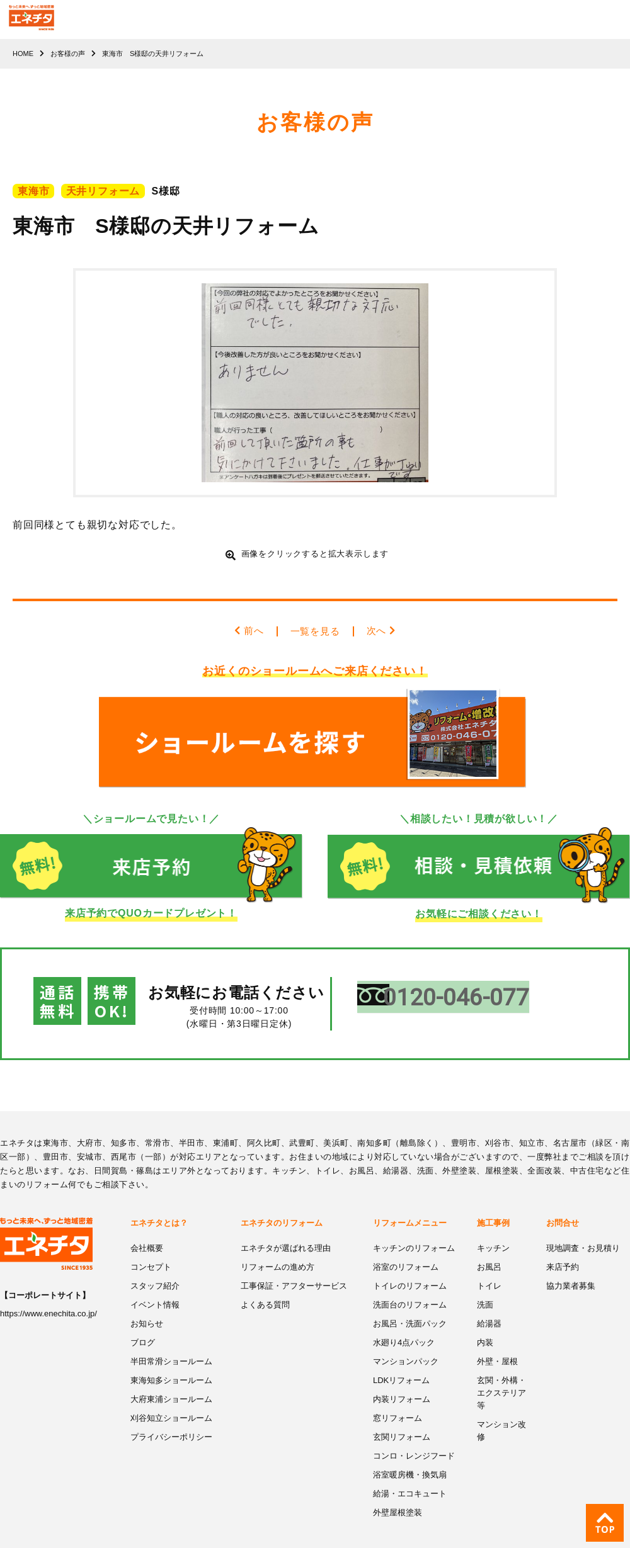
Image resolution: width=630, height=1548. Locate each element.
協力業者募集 (570, 1263)
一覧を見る (315, 631)
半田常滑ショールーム (171, 1338)
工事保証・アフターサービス (294, 1263)
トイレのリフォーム (410, 1263)
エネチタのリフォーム (282, 1201)
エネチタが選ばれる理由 (286, 1226)
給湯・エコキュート (410, 1467)
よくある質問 (265, 1282)
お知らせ (146, 1301)
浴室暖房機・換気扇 (410, 1449)
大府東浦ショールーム (171, 1375)
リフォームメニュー (410, 1201)
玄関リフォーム (401, 1412)
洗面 (485, 1282)
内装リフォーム (401, 1375)
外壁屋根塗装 (397, 1486)
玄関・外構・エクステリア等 (501, 1369)
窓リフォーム (397, 1393)
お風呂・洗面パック (410, 1301)
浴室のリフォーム (405, 1245)
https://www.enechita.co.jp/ (48, 1292)
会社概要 (146, 1226)
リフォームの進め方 (277, 1245)
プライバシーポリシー (171, 1412)
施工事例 (493, 1201)
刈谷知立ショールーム (171, 1393)
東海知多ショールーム (171, 1356)
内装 (485, 1319)
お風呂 (489, 1245)
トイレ (489, 1263)
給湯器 (489, 1301)
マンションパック (405, 1338)
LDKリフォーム (401, 1356)
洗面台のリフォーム (410, 1282)
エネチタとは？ (159, 1201)
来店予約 (562, 1245)
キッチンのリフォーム (414, 1226)
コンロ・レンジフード (414, 1430)
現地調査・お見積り (583, 1226)
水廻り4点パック (404, 1319)
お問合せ (562, 1201)
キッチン (493, 1226)
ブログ (142, 1319)
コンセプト (150, 1245)
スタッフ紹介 (155, 1263)
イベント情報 (155, 1282)
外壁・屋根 (497, 1338)
